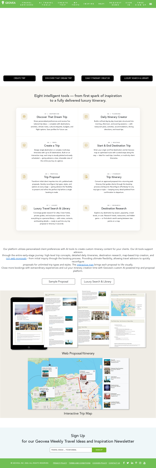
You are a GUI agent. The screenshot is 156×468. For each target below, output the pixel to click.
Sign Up (99, 450)
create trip (63, 4)
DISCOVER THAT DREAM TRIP (58, 78)
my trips (76, 4)
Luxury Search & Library (97, 282)
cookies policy (99, 463)
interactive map (85, 265)
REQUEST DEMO (116, 4)
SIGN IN (129, 4)
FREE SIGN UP (140, 4)
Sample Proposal (58, 282)
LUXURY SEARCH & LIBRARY (136, 78)
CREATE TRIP (19, 78)
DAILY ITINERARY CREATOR (97, 78)
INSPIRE (89, 4)
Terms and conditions (79, 463)
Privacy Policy (60, 463)
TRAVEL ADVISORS (27, 4)
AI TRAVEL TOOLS (46, 4)
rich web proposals (16, 258)
